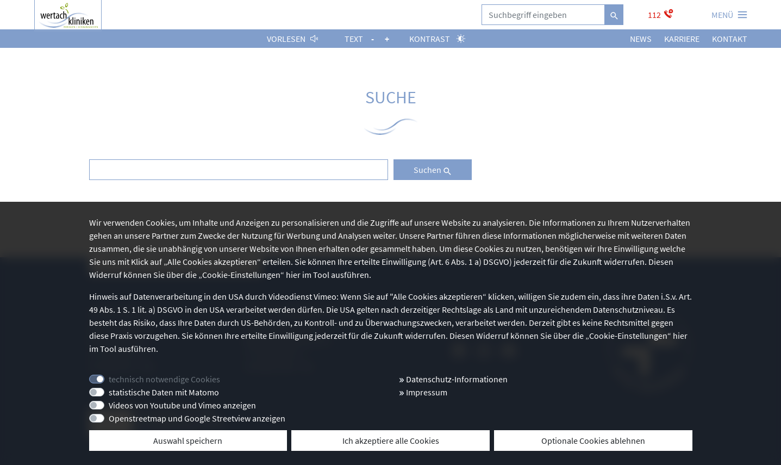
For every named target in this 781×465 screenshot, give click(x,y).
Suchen (433, 169)
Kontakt (729, 38)
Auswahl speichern (187, 440)
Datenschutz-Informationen (453, 379)
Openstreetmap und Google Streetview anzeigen (197, 418)
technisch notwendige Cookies (164, 379)
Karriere (681, 38)
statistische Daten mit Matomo (164, 392)
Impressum (423, 392)
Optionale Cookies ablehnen (593, 440)
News (641, 38)
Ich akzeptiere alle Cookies (390, 440)
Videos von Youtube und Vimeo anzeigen (182, 405)
